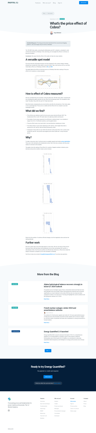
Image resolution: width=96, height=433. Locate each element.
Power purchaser (58, 406)
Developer (56, 415)
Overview (42, 401)
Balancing (42, 413)
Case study (50, 13)
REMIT (41, 411)
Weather (42, 418)
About (85, 401)
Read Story (46, 299)
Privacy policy (73, 406)
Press (85, 403)
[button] (38, 3)
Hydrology (42, 408)
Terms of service (74, 408)
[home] (13, 2)
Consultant (57, 413)
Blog (44, 13)
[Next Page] (48, 350)
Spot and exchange (45, 403)
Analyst (56, 401)
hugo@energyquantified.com (48, 254)
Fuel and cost (43, 415)
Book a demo (57, 383)
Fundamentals (43, 406)
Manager (56, 408)
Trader (56, 403)
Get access (83, 2)
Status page (73, 411)
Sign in (72, 403)
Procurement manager (60, 411)
